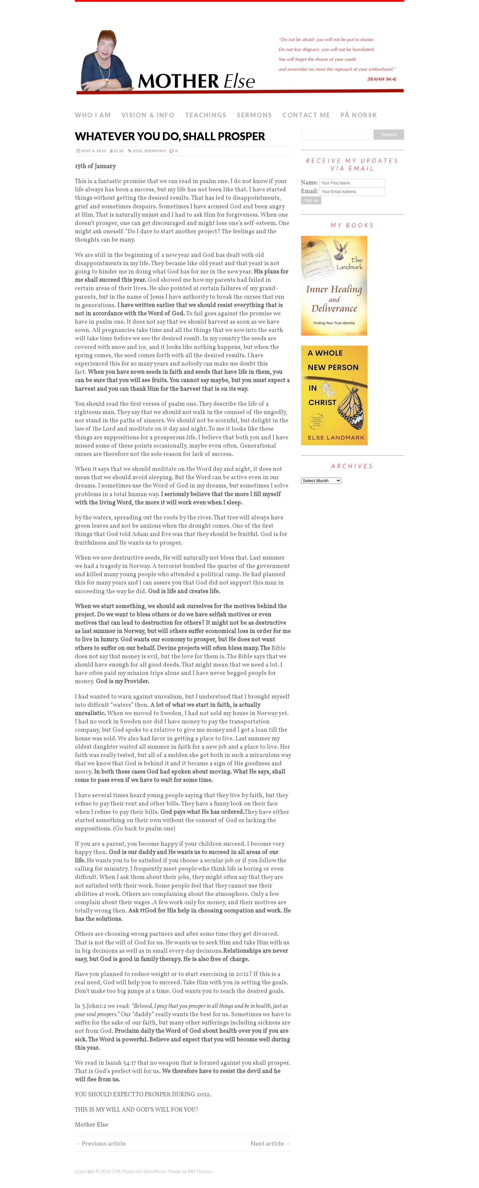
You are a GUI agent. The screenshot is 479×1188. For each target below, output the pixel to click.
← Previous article (100, 1143)
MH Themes (200, 1171)
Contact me (306, 115)
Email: (310, 191)
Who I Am (93, 115)
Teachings (206, 115)
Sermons (254, 115)
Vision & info (148, 115)
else (119, 150)
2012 (137, 150)
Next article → (271, 1143)
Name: (309, 183)
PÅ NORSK (359, 115)
